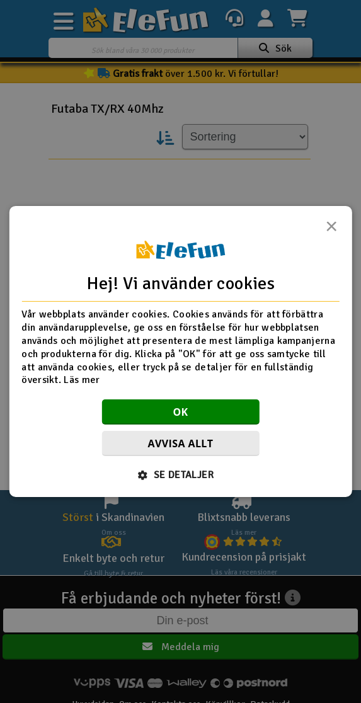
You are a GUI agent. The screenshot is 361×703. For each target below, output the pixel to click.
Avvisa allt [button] (181, 443)
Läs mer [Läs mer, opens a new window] (82, 380)
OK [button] (180, 412)
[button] (180, 475)
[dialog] (180, 351)
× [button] (331, 230)
